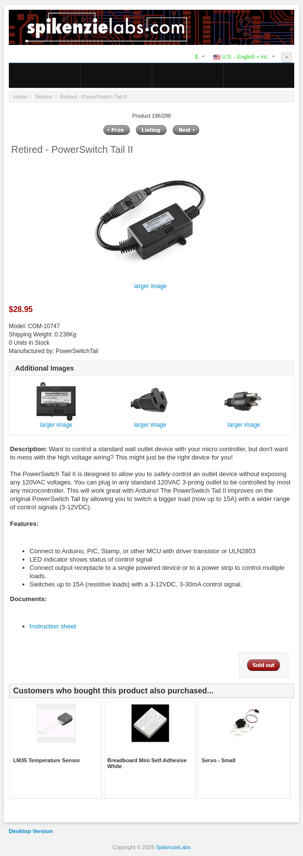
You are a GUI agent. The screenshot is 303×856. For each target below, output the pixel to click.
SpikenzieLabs (173, 847)
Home (20, 97)
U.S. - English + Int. (240, 57)
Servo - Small (219, 760)
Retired (43, 97)
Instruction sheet (53, 626)
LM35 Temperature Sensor (46, 760)
